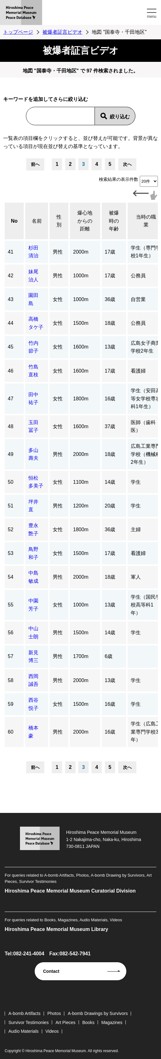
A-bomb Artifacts (24, 1013)
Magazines (112, 1022)
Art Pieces (66, 1022)
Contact (51, 971)
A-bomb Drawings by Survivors (98, 1013)
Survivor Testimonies (28, 1022)
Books (88, 1022)
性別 (58, 221)
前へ (35, 164)
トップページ (18, 32)
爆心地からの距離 (84, 220)
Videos (52, 1031)
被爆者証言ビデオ (62, 32)
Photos (54, 1013)
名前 (37, 221)
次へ (127, 164)
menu (151, 16)
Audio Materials (23, 1031)
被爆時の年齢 (114, 220)
